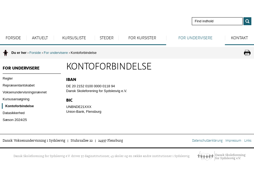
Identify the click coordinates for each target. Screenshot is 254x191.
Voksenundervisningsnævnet (25, 92)
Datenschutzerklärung (207, 141)
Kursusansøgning (16, 99)
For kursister (142, 38)
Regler (8, 78)
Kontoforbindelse (19, 106)
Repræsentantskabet (19, 85)
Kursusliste (74, 38)
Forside (13, 38)
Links (247, 141)
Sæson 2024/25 (15, 120)
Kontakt (239, 38)
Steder (107, 38)
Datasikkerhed (14, 113)
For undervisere (195, 38)
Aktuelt (40, 38)
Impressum (233, 141)
